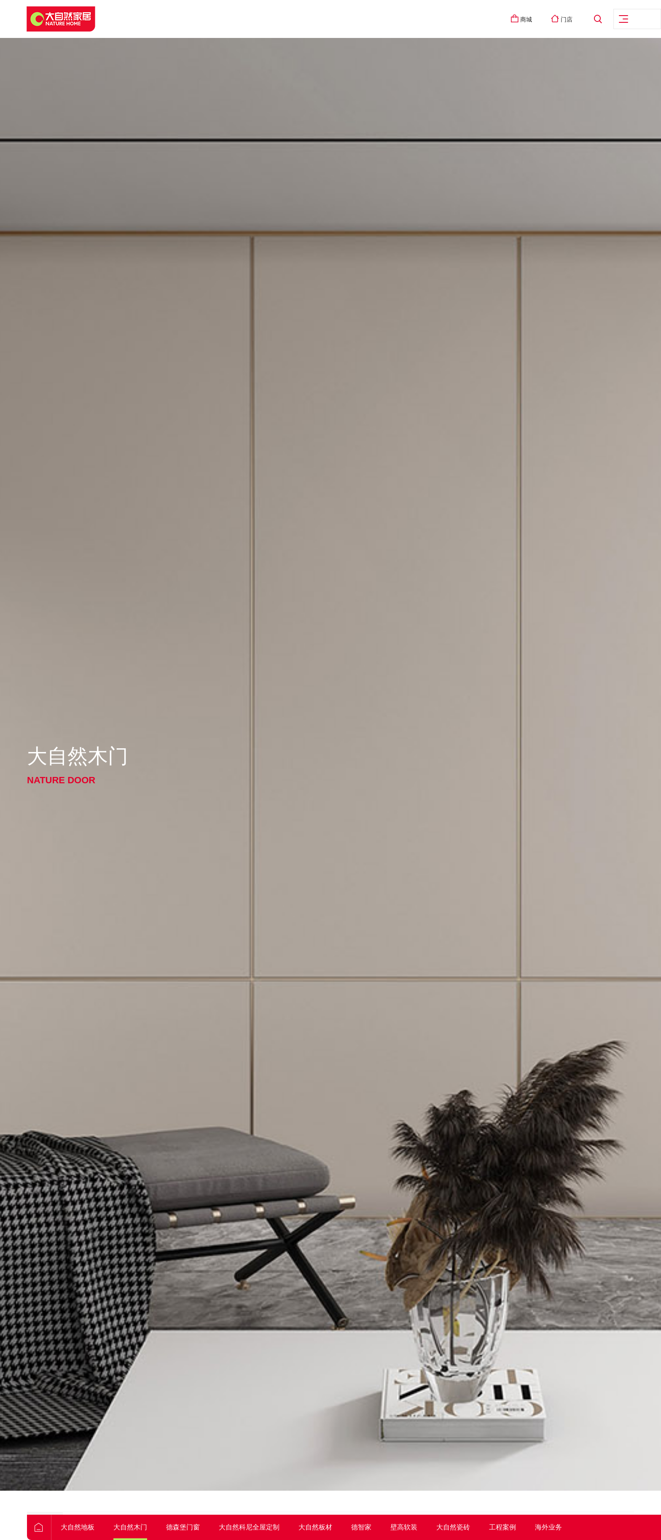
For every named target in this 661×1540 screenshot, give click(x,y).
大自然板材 (372, 1527)
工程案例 (559, 1527)
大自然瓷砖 (510, 1527)
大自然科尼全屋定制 (306, 1527)
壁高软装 (460, 1527)
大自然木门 (187, 1527)
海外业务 (605, 1527)
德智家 (418, 1527)
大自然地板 (134, 1527)
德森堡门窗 (240, 1527)
